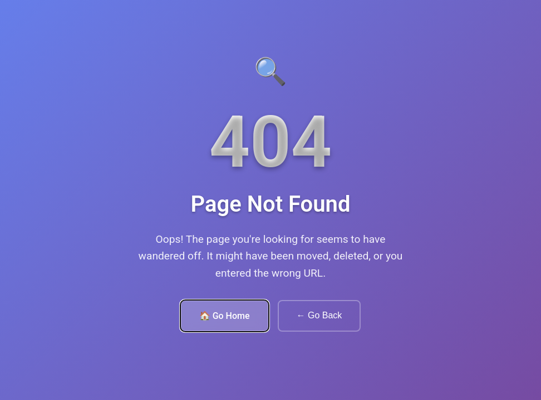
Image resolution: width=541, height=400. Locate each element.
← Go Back (319, 315)
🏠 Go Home (224, 316)
